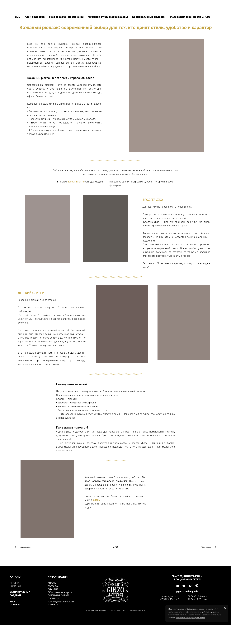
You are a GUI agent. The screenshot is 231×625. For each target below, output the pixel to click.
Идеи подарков (34, 16)
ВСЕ (18, 16)
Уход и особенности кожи (66, 16)
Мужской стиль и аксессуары (108, 16)
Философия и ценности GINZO (190, 16)
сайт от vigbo (115, 618)
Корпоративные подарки (149, 16)
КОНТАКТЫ (53, 604)
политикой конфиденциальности (190, 618)
